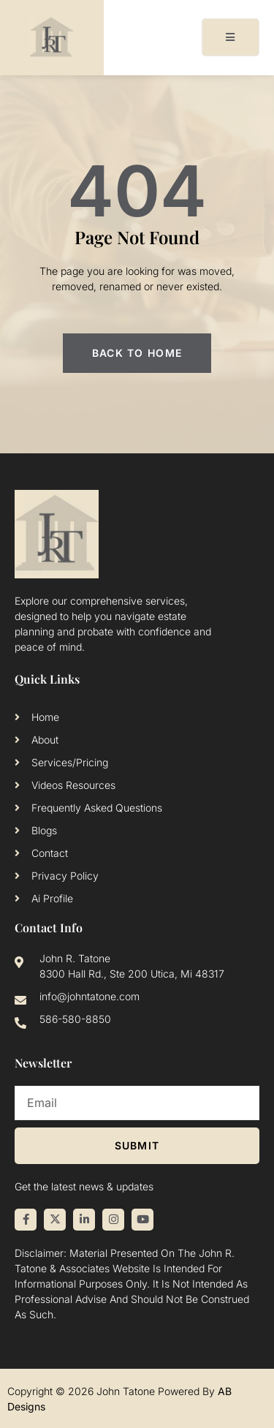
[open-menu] (230, 37)
